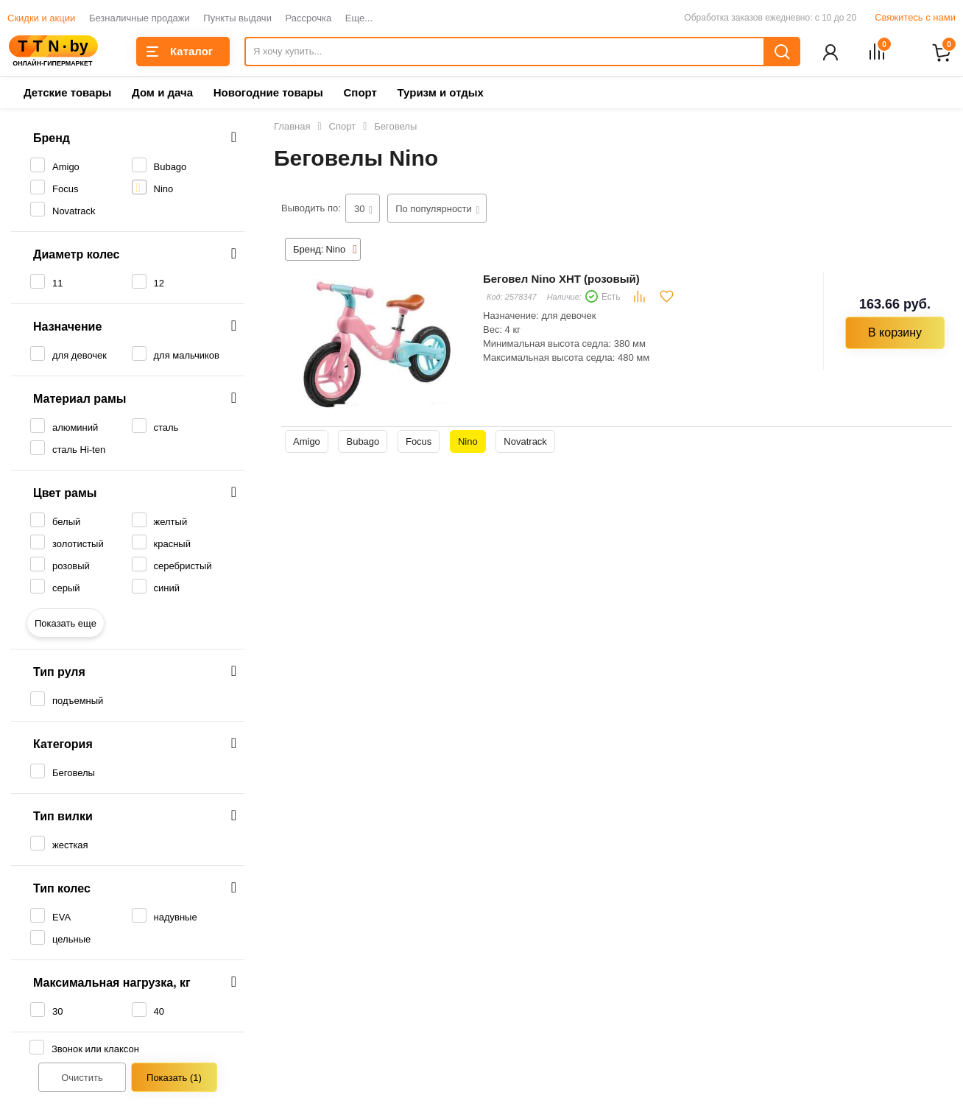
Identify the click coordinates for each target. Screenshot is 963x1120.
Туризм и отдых (440, 94)
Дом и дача (162, 94)
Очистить (82, 1079)
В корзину (895, 334)
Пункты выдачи (237, 18)
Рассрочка (309, 18)
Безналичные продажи (139, 18)
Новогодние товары (268, 94)
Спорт (359, 94)
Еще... (359, 18)
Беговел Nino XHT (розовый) (561, 280)
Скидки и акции (41, 18)
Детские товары (67, 94)
